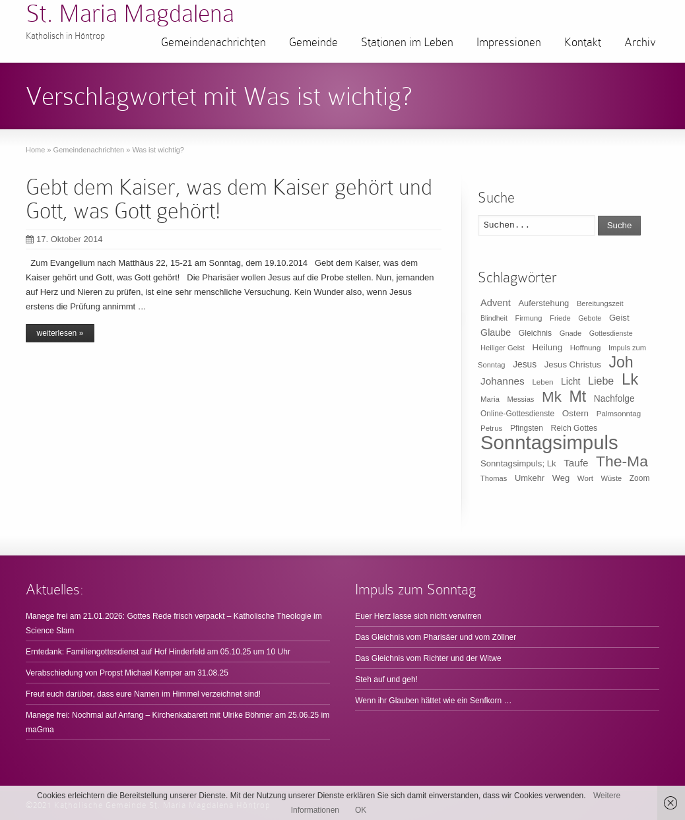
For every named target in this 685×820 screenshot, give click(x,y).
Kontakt (582, 42)
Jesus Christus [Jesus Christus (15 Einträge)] (572, 364)
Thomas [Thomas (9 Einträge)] (493, 478)
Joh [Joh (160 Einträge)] (620, 362)
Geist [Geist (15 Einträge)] (619, 318)
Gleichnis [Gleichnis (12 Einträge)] (535, 333)
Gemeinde (313, 42)
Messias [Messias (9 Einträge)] (521, 399)
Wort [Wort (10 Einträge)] (585, 478)
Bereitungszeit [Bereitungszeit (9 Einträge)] (600, 303)
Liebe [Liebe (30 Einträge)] (601, 381)
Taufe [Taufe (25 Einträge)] (576, 462)
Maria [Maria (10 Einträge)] (490, 399)
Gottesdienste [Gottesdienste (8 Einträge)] (611, 333)
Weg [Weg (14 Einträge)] (561, 478)
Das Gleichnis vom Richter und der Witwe (428, 658)
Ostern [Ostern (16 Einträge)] (575, 413)
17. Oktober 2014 (64, 239)
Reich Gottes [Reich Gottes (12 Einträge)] (573, 428)
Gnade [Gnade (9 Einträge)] (571, 333)
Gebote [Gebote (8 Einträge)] (589, 318)
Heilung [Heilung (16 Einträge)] (548, 347)
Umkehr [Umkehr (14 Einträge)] (529, 478)
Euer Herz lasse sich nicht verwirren (418, 616)
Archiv (640, 42)
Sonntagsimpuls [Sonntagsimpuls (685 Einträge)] (549, 442)
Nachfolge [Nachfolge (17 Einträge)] (614, 399)
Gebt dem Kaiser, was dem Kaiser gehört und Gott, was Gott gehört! (229, 199)
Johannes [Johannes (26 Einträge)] (502, 381)
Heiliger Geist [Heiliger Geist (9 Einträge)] (502, 348)
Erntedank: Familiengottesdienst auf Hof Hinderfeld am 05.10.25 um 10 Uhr (158, 651)
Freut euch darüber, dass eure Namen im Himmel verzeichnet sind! (143, 694)
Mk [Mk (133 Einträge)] (552, 397)
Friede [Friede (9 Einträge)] (560, 318)
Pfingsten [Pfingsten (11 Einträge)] (526, 428)
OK (360, 810)
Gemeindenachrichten (213, 42)
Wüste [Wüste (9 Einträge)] (611, 478)
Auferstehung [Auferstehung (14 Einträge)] (543, 303)
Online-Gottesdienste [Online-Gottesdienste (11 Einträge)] (517, 413)
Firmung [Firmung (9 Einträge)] (528, 318)
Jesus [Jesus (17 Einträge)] (525, 364)
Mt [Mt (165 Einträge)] (577, 396)
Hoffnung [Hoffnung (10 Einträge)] (585, 348)
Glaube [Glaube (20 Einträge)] (495, 332)
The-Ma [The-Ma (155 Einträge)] (622, 461)
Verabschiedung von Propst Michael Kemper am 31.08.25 (127, 673)
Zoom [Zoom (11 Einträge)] (640, 478)
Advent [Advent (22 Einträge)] (495, 303)
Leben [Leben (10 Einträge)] (542, 382)
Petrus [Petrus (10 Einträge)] (491, 428)
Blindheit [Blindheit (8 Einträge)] (493, 318)
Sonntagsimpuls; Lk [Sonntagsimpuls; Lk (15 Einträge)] (518, 463)
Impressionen (508, 42)
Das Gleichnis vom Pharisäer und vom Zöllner (435, 637)
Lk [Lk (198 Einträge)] (630, 379)
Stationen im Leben (407, 42)
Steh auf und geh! (386, 679)
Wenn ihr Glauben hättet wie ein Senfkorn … (433, 700)
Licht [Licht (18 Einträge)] (570, 381)
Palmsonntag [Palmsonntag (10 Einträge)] (619, 414)
